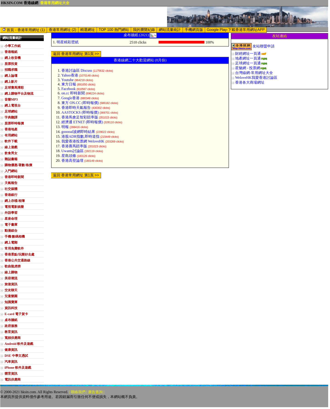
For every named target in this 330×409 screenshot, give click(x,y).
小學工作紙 (13, 46)
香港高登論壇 (72, 160)
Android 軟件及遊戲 (19, 344)
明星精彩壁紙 (68, 42)
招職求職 (11, 69)
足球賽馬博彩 (14, 87)
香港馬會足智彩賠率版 (79, 117)
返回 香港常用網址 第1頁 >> (76, 54)
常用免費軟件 (14, 248)
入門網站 (11, 171)
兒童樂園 (11, 296)
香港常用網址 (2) (62, 30)
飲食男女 (11, 153)
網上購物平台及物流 (19, 93)
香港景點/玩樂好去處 (19, 254)
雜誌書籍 (11, 159)
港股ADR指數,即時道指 (80, 136)
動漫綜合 (11, 230)
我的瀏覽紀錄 (144, 30)
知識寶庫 (11, 302)
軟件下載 (11, 141)
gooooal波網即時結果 (78, 132)
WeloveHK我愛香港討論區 (256, 78)
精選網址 (87, 30)
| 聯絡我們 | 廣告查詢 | (86, 392)
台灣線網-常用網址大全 (254, 73)
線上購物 (11, 272)
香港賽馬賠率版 (74, 146)
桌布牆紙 (11, 320)
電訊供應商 (13, 379)
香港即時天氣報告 (76, 108)
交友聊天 (11, 290)
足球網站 (11, 111)
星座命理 (11, 218)
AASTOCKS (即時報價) (80, 112)
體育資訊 (11, 373)
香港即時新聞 (14, 177)
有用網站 (11, 135)
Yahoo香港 (69, 75)
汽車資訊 (11, 361)
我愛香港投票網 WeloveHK (82, 141)
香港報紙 (11, 52)
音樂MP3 (11, 99)
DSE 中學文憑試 (16, 355)
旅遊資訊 (11, 284)
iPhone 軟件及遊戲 (18, 367)
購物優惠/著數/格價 (18, 165)
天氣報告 (11, 183)
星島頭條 (68, 156)
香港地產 (11, 129)
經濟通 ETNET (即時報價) (82, 122)
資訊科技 (11, 308)
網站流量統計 (170, 30)
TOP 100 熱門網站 (114, 30)
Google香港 (70, 98)
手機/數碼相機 (15, 236)
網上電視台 (13, 105)
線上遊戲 (11, 147)
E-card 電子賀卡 (16, 314)
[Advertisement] (83, 16)
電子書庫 (11, 224)
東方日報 (68, 84)
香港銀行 (11, 195)
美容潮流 (11, 278)
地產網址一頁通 (248, 58)
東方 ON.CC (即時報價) (80, 103)
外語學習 (11, 212)
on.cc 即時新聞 (73, 93)
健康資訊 (11, 349)
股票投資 (11, 64)
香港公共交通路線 (17, 260)
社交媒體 (11, 189)
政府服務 (11, 326)
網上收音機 (13, 58)
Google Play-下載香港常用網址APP (236, 30)
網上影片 (11, 81)
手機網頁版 (194, 30)
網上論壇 (11, 75)
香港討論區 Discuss (76, 70)
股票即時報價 (14, 123)
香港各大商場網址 (249, 82)
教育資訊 (11, 332)
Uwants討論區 (72, 151)
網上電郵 (11, 242)
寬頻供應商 (13, 338)
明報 (65, 127)
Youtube (67, 80)
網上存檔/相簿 (15, 201)
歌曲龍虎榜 (13, 266)
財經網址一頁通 (248, 53)
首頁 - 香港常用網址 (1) (23, 29)
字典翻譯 (11, 117)
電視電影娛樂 (14, 207)
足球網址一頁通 (248, 63)
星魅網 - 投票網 (247, 68)
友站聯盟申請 (264, 46)
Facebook (68, 89)
